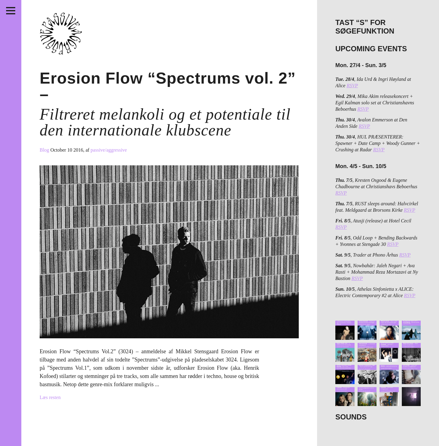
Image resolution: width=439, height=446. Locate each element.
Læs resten (50, 397)
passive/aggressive (109, 150)
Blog (45, 150)
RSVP (352, 85)
